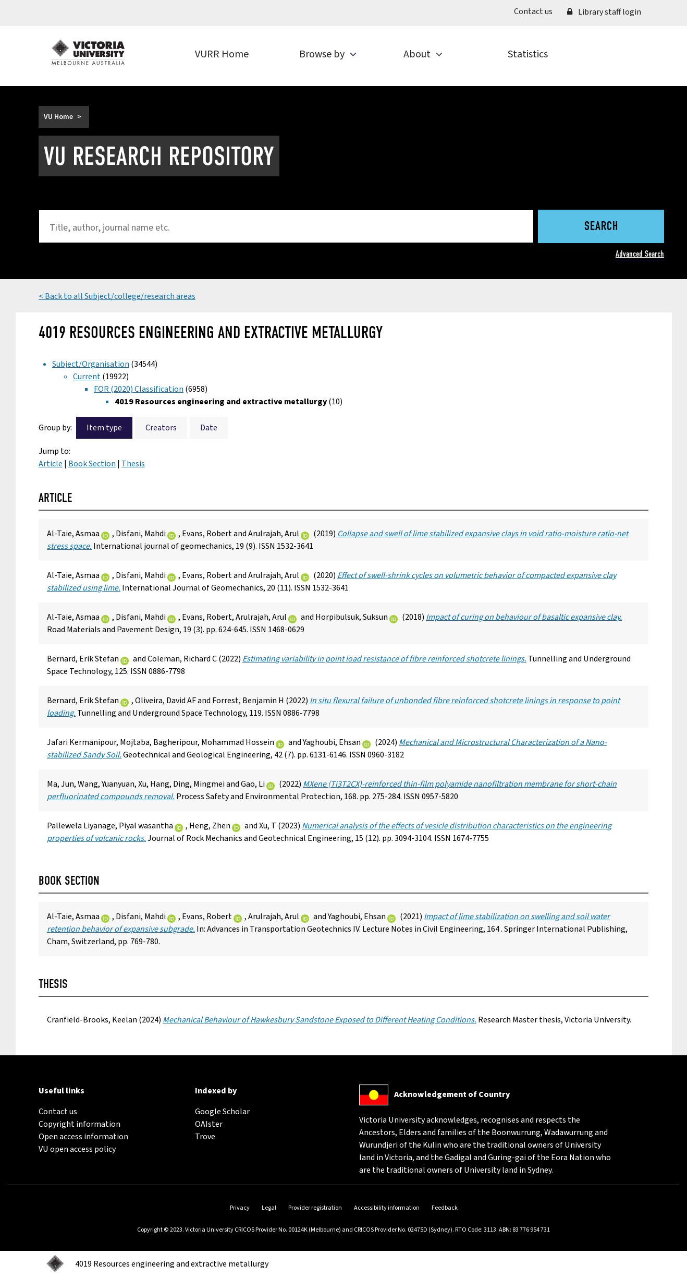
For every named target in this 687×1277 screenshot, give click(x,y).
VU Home (58, 117)
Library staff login (604, 12)
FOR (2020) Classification (138, 389)
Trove (205, 1136)
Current (87, 376)
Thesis (133, 463)
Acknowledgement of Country (452, 1094)
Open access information (83, 1136)
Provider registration (315, 1207)
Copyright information (79, 1124)
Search (601, 227)
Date (208, 427)
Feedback (445, 1207)
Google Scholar (222, 1111)
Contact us (537, 11)
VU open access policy (77, 1149)
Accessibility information (387, 1207)
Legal (269, 1207)
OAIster (209, 1124)
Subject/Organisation (90, 364)
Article (51, 463)
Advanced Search (640, 254)
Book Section (92, 463)
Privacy (240, 1207)
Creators (161, 427)
